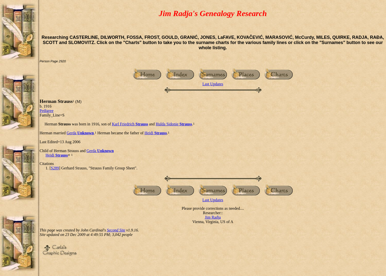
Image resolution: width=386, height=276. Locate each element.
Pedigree (46, 111)
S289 (55, 168)
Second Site (116, 230)
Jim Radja (213, 217)
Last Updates (212, 84)
